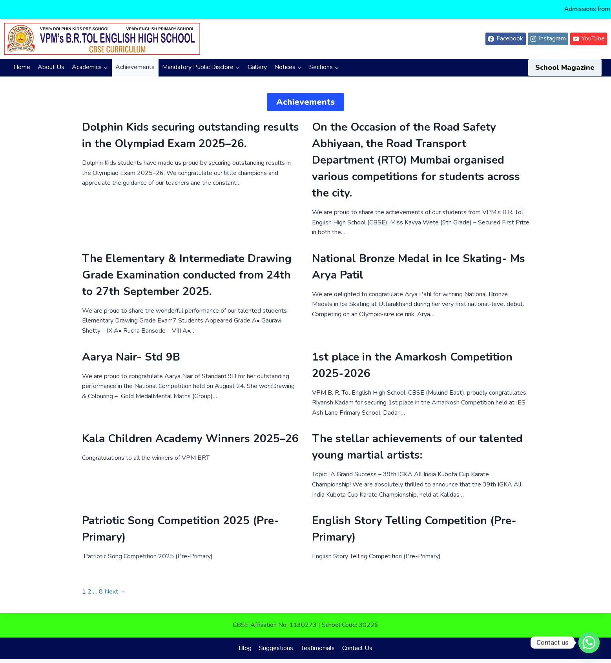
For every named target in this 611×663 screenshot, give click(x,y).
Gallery (257, 61)
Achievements (135, 61)
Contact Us (357, 642)
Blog (245, 642)
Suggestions (276, 642)
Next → (115, 585)
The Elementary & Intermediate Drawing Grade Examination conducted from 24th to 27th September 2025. (187, 269)
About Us (51, 61)
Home (21, 61)
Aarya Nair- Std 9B (131, 350)
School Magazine (565, 61)
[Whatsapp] (589, 642)
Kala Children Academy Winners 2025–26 (190, 432)
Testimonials (318, 642)
